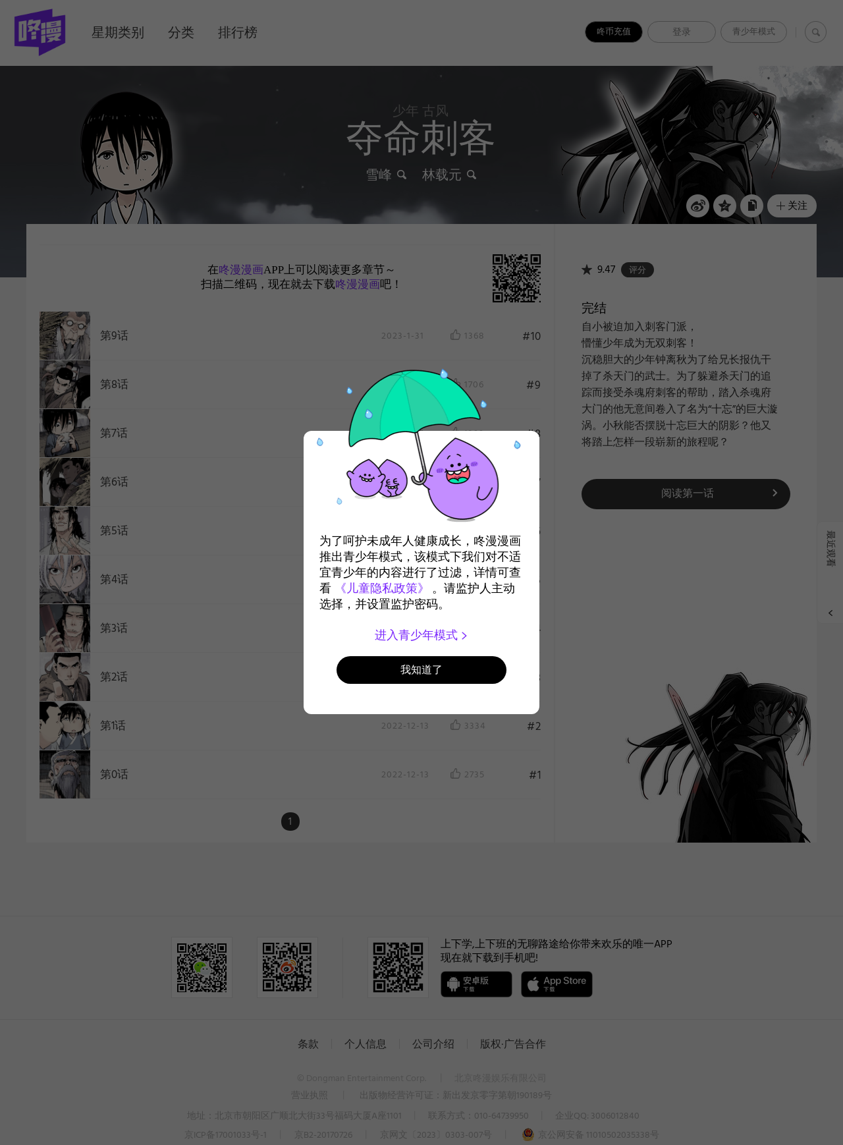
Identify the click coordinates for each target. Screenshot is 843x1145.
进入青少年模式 (421, 635)
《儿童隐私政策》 (382, 588)
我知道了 (421, 669)
